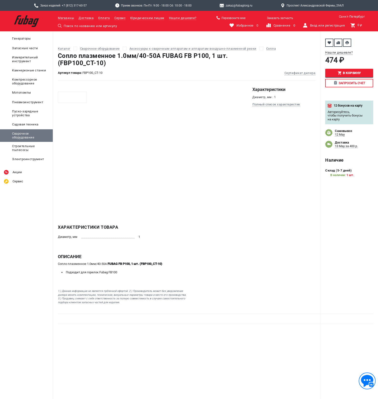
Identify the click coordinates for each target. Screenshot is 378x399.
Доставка (86, 18)
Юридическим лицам (147, 18)
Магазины (66, 18)
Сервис (120, 18)
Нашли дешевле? (182, 18)
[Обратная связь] (367, 380)
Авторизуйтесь (338, 112)
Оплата (104, 18)
